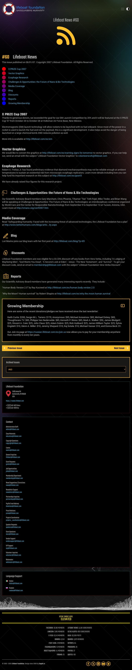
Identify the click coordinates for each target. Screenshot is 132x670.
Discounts (13, 94)
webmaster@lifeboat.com (14, 562)
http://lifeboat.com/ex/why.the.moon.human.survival (83, 293)
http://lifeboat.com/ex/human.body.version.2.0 (70, 287)
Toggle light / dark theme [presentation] (127, 9)
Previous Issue (15, 348)
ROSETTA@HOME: (50, 651)
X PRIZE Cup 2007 (17, 69)
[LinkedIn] (98, 664)
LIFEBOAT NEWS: (73, 628)
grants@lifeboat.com (12, 464)
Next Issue (119, 348)
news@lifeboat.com (12, 485)
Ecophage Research (18, 77)
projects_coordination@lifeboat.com (17, 520)
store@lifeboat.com (12, 534)
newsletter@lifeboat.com (14, 492)
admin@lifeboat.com (12, 429)
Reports (12, 99)
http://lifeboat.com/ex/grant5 (67, 175)
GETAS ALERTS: (72, 631)
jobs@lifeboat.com (12, 471)
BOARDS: (70, 639)
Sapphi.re (42, 663)
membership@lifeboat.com (14, 478)
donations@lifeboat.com (13, 506)
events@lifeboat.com (12, 450)
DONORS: (57, 639)
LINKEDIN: (50, 631)
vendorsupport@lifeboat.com (15, 541)
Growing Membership (19, 103)
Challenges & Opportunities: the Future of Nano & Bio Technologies (41, 82)
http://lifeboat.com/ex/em (39, 139)
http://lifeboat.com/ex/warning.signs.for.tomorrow (67, 152)
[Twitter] (93, 664)
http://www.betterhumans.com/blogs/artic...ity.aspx (31, 224)
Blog (10, 90)
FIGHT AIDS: (53, 643)
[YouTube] (103, 664)
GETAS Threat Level (66, 618)
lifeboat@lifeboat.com (13, 457)
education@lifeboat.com (13, 436)
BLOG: (69, 635)
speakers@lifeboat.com (13, 527)
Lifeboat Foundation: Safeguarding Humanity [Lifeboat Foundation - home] (59, 9)
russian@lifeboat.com (16, 590)
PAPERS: (70, 651)
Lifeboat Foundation (18, 663)
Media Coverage (16, 86)
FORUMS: (60, 654)
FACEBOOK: (49, 628)
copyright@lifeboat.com (13, 443)
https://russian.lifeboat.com (15, 401)
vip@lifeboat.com (11, 548)
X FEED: (50, 635)
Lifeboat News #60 (66, 20)
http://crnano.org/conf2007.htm (32, 208)
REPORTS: (71, 643)
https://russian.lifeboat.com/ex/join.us (46, 332)
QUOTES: (70, 654)
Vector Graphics (16, 73)
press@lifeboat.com (12, 513)
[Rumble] (108, 664)
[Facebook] (88, 664)
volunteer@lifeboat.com (13, 555)
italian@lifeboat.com (15, 583)
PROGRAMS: (71, 647)
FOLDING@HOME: (50, 647)
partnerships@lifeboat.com (14, 499)
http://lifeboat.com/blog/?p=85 (69, 241)
